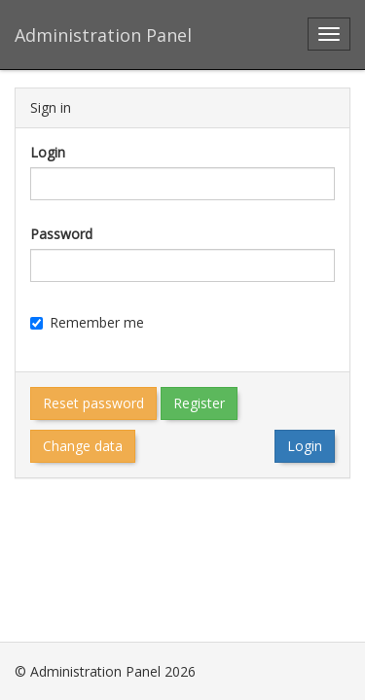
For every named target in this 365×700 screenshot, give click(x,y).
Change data (83, 446)
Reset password (93, 403)
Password (61, 234)
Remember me (87, 322)
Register (199, 403)
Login (47, 152)
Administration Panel (103, 35)
